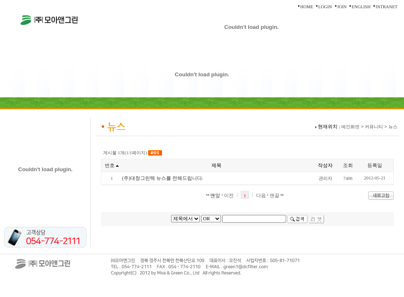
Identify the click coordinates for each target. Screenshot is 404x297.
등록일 (374, 165)
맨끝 (277, 195)
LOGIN (325, 7)
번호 (110, 165)
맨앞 (213, 195)
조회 (348, 165)
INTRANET (386, 7)
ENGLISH (361, 7)
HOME (306, 7)
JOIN (342, 7)
